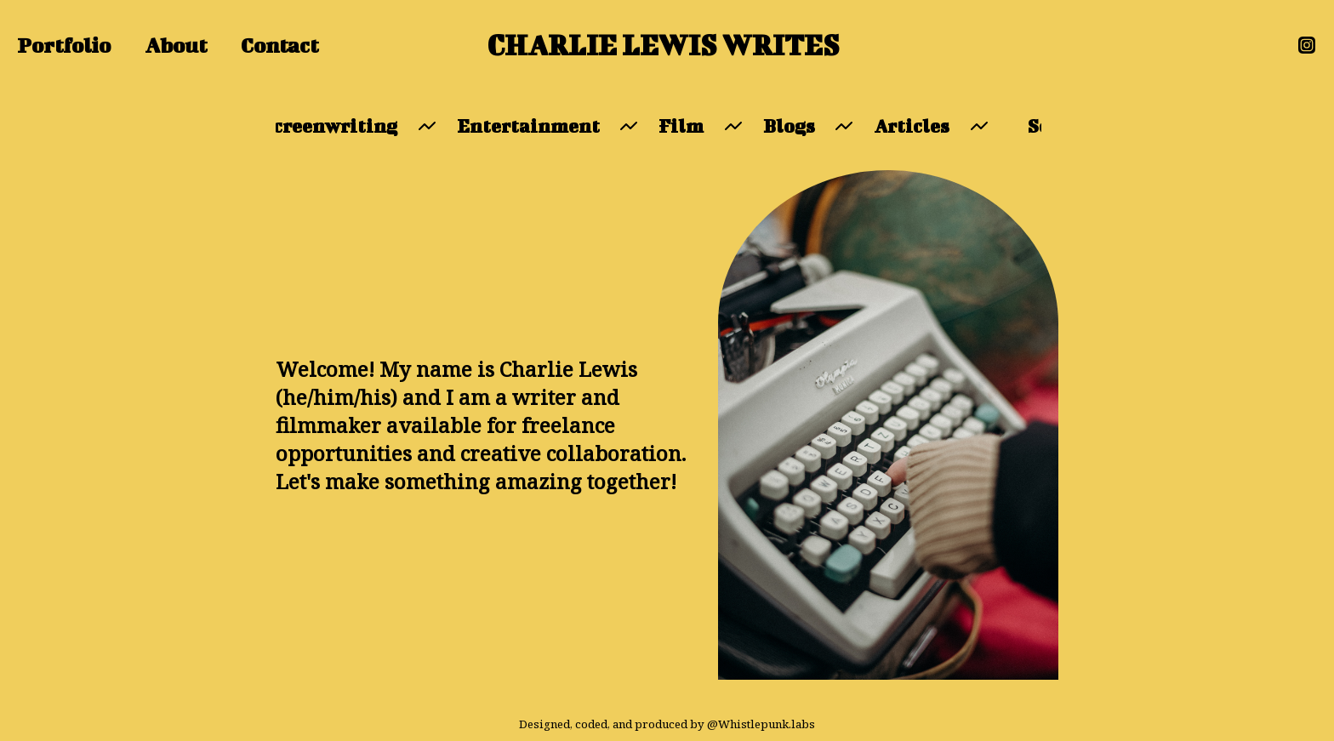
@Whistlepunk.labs (761, 724)
